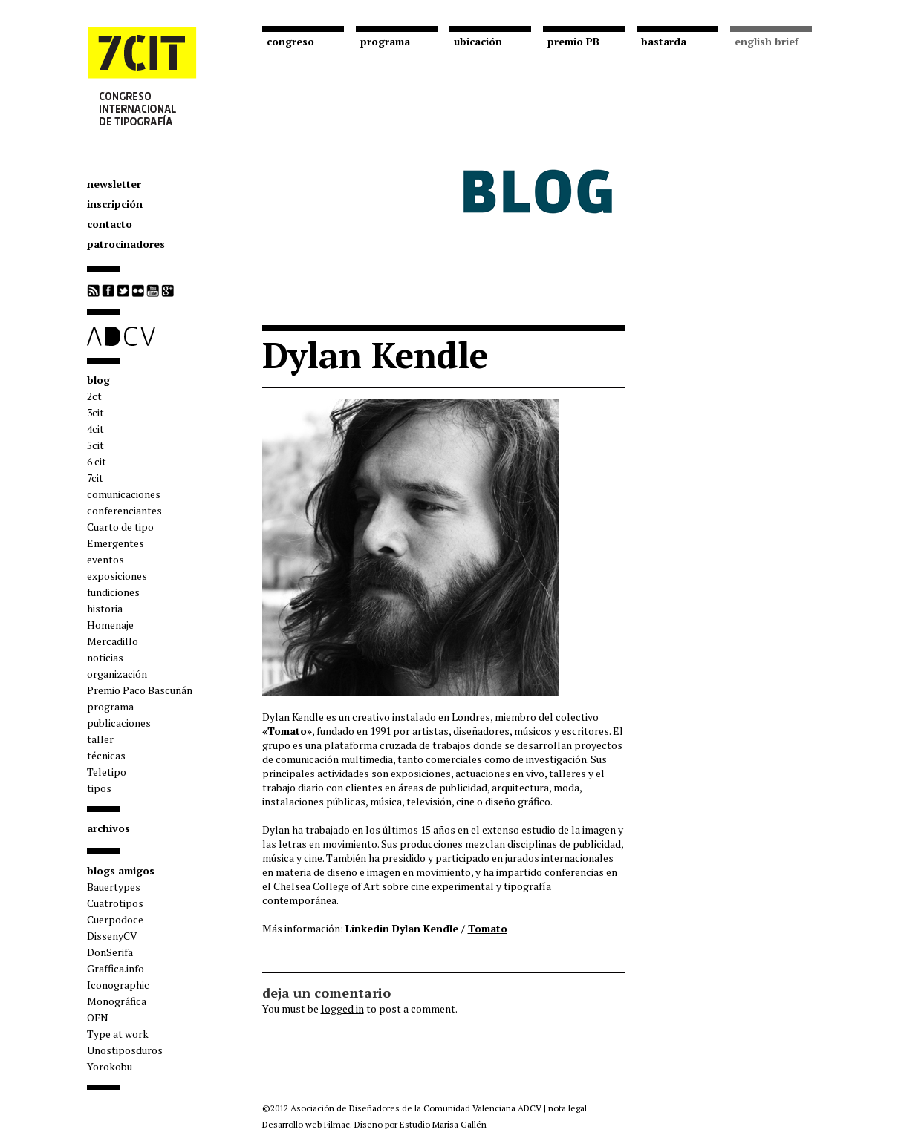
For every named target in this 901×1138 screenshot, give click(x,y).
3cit (95, 412)
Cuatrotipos (115, 903)
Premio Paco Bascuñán (139, 690)
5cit (95, 445)
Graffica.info (115, 968)
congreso (290, 41)
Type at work (118, 1034)
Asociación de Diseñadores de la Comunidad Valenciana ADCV (415, 1108)
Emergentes (115, 543)
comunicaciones (123, 494)
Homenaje (110, 625)
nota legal (567, 1108)
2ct (94, 396)
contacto (109, 224)
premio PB (573, 41)
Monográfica (116, 1001)
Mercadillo (112, 641)
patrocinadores (126, 244)
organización (117, 674)
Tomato (487, 928)
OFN (97, 1017)
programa (110, 706)
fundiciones (113, 592)
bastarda (663, 41)
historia (105, 608)
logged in (342, 1008)
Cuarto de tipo (120, 527)
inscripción (115, 204)
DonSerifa (110, 952)
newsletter (114, 184)
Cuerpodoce (115, 919)
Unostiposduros (125, 1050)
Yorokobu (109, 1066)
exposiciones (117, 576)
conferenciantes (124, 510)
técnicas (106, 755)
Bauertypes (113, 887)
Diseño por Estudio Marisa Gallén (420, 1124)
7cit (95, 478)
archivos (108, 828)
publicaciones (119, 723)
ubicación (478, 41)
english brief (766, 41)
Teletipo (106, 772)
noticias (105, 657)
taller (100, 739)
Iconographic (118, 985)
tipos (99, 788)
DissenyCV (112, 936)
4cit (95, 429)
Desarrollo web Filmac (306, 1124)
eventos (105, 559)
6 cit (96, 461)
